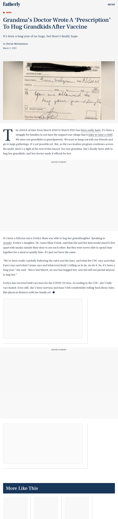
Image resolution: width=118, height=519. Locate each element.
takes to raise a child (100, 135)
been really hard (90, 130)
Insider (7, 243)
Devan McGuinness (17, 43)
